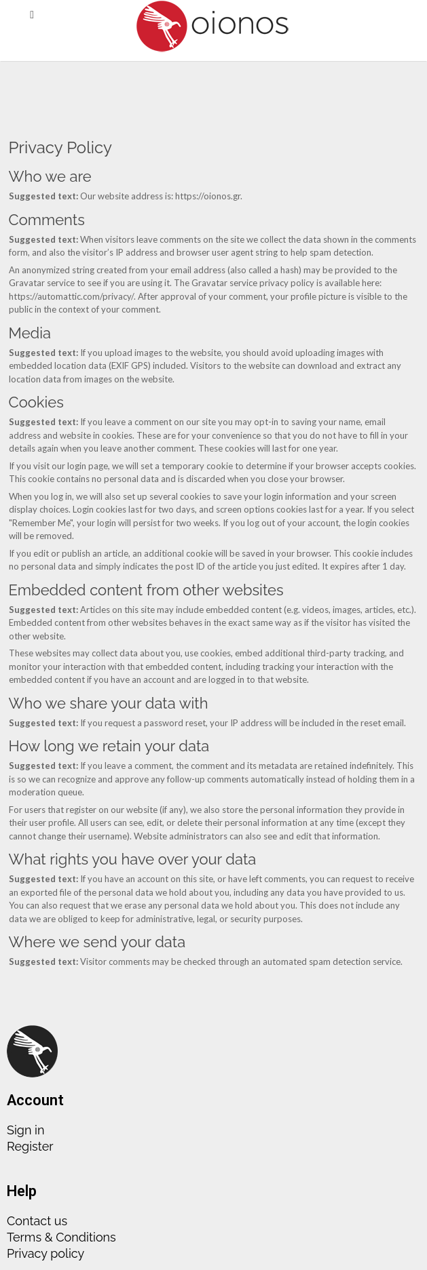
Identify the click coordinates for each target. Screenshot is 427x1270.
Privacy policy (45, 1253)
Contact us (37, 1221)
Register (30, 1146)
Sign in (25, 1130)
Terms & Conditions (61, 1237)
